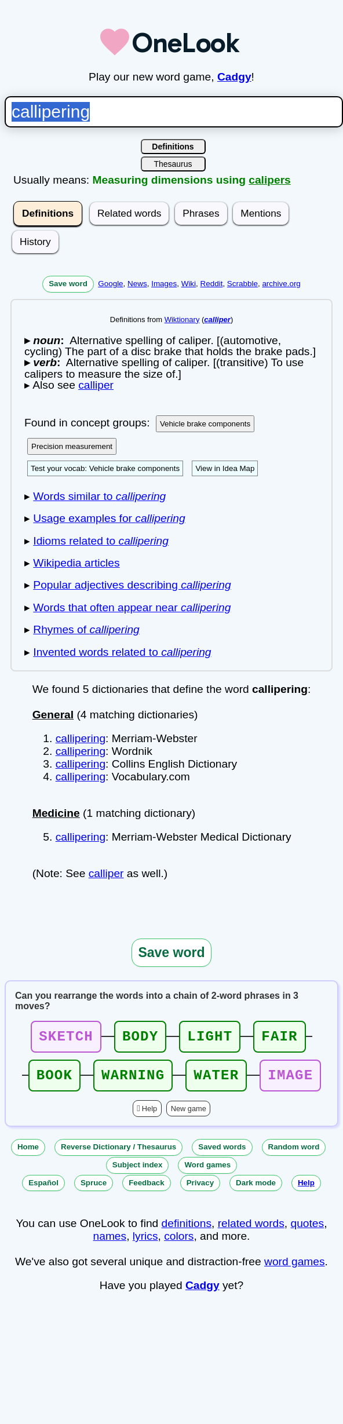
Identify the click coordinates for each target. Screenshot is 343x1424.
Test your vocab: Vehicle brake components (105, 468)
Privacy (200, 1189)
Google (110, 283)
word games (294, 1268)
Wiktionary (182, 319)
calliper (106, 873)
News (137, 283)
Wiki (188, 283)
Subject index (137, 1171)
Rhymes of (86, 629)
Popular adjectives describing (132, 585)
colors (179, 1243)
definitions (186, 1230)
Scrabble (242, 283)
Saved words (222, 1153)
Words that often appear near (132, 607)
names (110, 1243)
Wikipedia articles (76, 563)
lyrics (145, 1243)
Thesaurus (173, 164)
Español (43, 1189)
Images (164, 283)
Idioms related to (101, 541)
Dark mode (256, 1189)
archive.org (281, 283)
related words (251, 1230)
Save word (68, 283)
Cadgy (234, 77)
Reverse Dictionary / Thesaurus (118, 1153)
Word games (207, 1171)
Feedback (147, 1189)
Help (149, 1115)
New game (188, 1115)
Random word (294, 1153)
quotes (307, 1230)
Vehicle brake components (205, 423)
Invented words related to (122, 652)
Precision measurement (71, 446)
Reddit (211, 283)
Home (28, 1153)
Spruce (94, 1189)
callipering (80, 738)
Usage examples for (109, 518)
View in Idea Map (224, 468)
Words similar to (99, 496)
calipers (270, 180)
